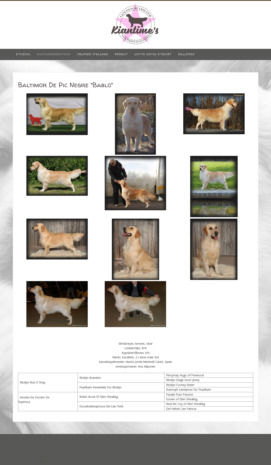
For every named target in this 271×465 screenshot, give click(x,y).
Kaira (43, 460)
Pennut (121, 54)
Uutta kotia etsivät (153, 54)
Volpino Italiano (92, 54)
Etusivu (23, 54)
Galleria (186, 54)
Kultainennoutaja (54, 54)
